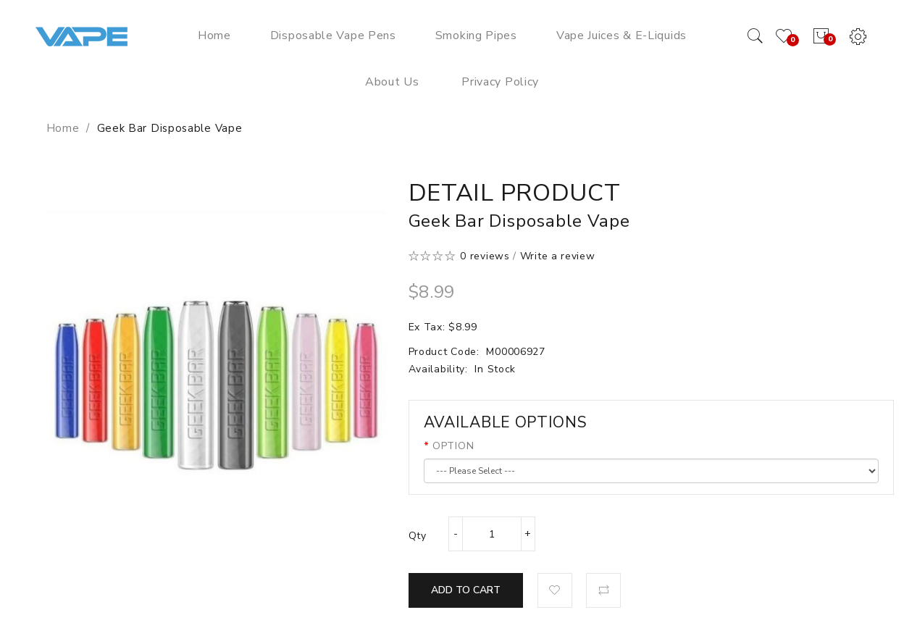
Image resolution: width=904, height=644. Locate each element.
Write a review (557, 256)
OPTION (453, 446)
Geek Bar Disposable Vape (170, 128)
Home (63, 128)
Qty (418, 536)
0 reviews (484, 256)
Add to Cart (466, 590)
